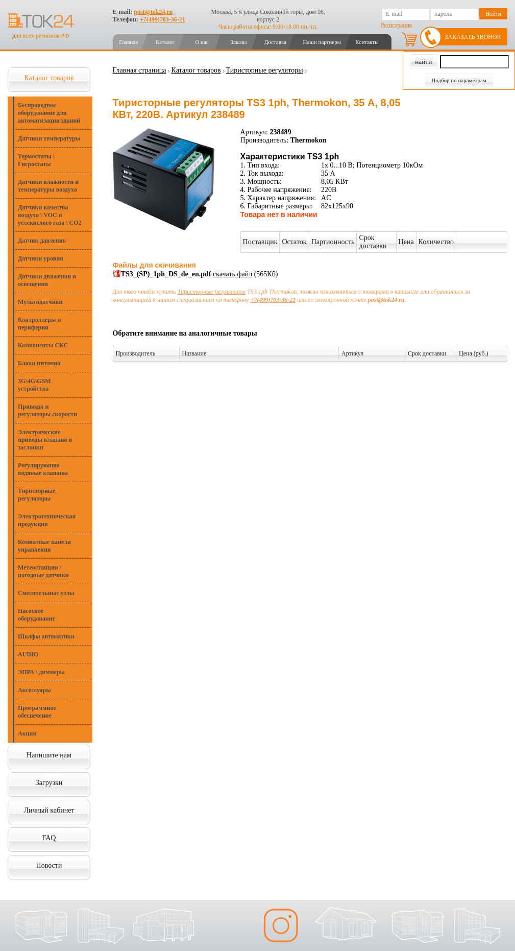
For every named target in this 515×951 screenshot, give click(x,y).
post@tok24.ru (153, 11)
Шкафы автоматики (46, 636)
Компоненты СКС (43, 345)
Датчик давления (42, 240)
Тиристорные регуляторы (37, 494)
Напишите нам (49, 755)
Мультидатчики (40, 301)
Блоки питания (39, 363)
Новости (49, 865)
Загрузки (49, 783)
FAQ (49, 838)
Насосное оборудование (36, 614)
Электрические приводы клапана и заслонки (45, 440)
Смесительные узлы (46, 593)
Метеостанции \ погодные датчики (43, 571)
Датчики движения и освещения (47, 280)
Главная (128, 42)
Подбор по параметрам (458, 80)
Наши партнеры (322, 42)
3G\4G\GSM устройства (34, 384)
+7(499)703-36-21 (162, 19)
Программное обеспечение (37, 711)
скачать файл (232, 274)
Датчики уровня (40, 258)
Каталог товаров (48, 78)
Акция (27, 733)
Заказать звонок (473, 36)
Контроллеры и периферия (39, 323)
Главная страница (139, 70)
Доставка (275, 42)
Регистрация (396, 25)
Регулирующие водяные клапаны (43, 469)
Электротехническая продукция (47, 520)
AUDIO (28, 654)
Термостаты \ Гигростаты (36, 160)
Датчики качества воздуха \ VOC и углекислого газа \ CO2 (50, 215)
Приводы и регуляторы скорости (47, 410)
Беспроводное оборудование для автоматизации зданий (49, 113)
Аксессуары (34, 690)
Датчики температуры (49, 138)
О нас (201, 42)
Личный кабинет (48, 810)
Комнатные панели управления (44, 545)
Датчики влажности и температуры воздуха (48, 185)
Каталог (165, 42)
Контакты (366, 42)
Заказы (238, 42)
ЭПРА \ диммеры (41, 672)
